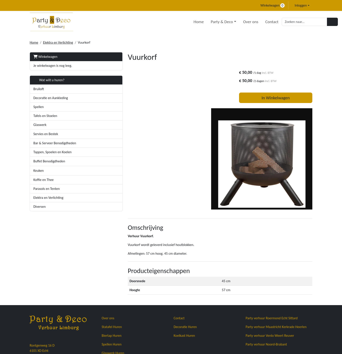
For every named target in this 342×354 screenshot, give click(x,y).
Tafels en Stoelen (45, 116)
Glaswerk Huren (113, 311)
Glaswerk (39, 125)
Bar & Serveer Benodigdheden (54, 143)
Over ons (225, 21)
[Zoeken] (306, 22)
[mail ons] (39, 5)
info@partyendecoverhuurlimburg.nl (85, 330)
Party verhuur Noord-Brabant (266, 302)
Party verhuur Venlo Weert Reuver (270, 294)
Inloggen (301, 5)
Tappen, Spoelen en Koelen (52, 152)
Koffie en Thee (43, 180)
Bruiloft (38, 89)
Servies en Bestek (45, 134)
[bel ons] (32, 5)
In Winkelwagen (279, 98)
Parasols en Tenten (46, 189)
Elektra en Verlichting (58, 42)
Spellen (38, 107)
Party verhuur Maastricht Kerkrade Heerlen (276, 285)
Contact (246, 21)
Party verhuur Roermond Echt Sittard (272, 276)
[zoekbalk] (279, 22)
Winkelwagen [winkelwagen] (272, 5)
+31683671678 (42, 330)
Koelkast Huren (184, 294)
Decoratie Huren (185, 285)
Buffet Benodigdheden (49, 161)
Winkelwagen (45, 57)
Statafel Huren (112, 285)
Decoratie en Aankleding (50, 98)
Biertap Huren (111, 294)
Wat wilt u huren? (48, 80)
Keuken (38, 170)
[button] (91, 134)
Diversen (39, 206)
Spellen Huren (111, 302)
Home (173, 21)
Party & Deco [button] (196, 21)
